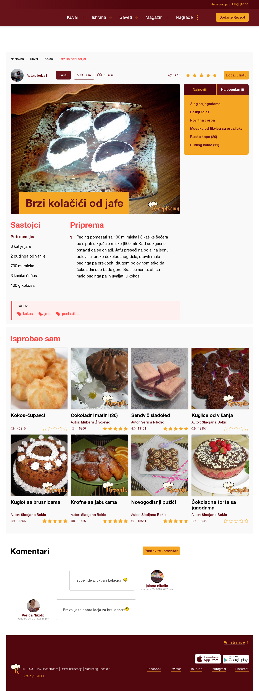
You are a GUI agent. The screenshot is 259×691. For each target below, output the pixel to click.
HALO (39, 676)
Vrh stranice (234, 642)
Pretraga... (206, 17)
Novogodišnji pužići (159, 479)
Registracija (219, 4)
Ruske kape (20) (203, 137)
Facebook (154, 669)
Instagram (219, 669)
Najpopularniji (232, 89)
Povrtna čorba (202, 120)
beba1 (42, 75)
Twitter (176, 669)
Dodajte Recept (232, 17)
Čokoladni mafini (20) (99, 389)
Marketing (91, 669)
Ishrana (99, 17)
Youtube (196, 669)
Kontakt (105, 669)
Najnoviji (200, 89)
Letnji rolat (199, 112)
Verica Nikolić (33, 615)
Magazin (153, 17)
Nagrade (184, 17)
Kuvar (72, 17)
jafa (47, 314)
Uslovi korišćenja (71, 669)
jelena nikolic (157, 586)
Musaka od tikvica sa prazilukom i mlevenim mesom (216, 128)
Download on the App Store (208, 658)
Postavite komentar (161, 551)
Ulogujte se (240, 4)
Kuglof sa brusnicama (39, 479)
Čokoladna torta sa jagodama (220, 479)
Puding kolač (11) (204, 145)
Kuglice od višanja (220, 389)
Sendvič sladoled (159, 389)
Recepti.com (35, 15)
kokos (28, 314)
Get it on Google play (236, 658)
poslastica (70, 314)
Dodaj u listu (236, 75)
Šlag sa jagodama (205, 104)
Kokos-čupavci (39, 389)
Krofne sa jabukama (99, 479)
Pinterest (242, 669)
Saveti (125, 17)
